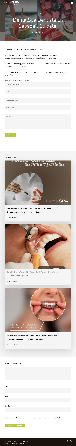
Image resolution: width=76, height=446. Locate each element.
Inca (8, 208)
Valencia (48, 208)
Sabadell (38, 14)
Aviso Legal (21, 441)
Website (7, 406)
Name (7, 386)
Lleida (20, 208)
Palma (25, 208)
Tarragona (37, 208)
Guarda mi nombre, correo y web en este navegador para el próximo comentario (33, 418)
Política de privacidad (17, 443)
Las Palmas (14, 208)
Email (7, 396)
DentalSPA (10, 272)
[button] (72, 3)
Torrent (43, 208)
